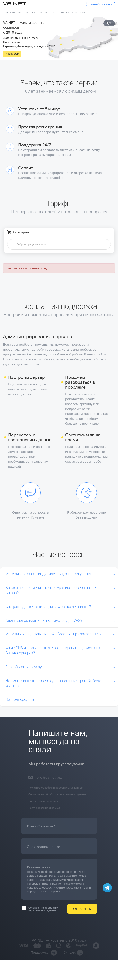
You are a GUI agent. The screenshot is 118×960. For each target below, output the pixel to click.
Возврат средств (19, 700)
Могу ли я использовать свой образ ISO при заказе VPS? (53, 634)
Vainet (14, 4)
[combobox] (59, 244)
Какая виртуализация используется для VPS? (43, 620)
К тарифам (12, 53)
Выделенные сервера (53, 12)
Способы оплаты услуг (24, 667)
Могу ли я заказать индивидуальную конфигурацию (49, 574)
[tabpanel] (59, 38)
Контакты (79, 12)
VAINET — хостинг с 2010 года (59, 940)
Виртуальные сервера (19, 12)
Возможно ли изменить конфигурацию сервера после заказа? (50, 590)
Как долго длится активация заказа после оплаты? (48, 607)
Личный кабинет (100, 4)
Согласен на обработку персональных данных (40, 909)
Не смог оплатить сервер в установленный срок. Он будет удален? (54, 683)
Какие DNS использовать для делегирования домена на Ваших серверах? (52, 650)
